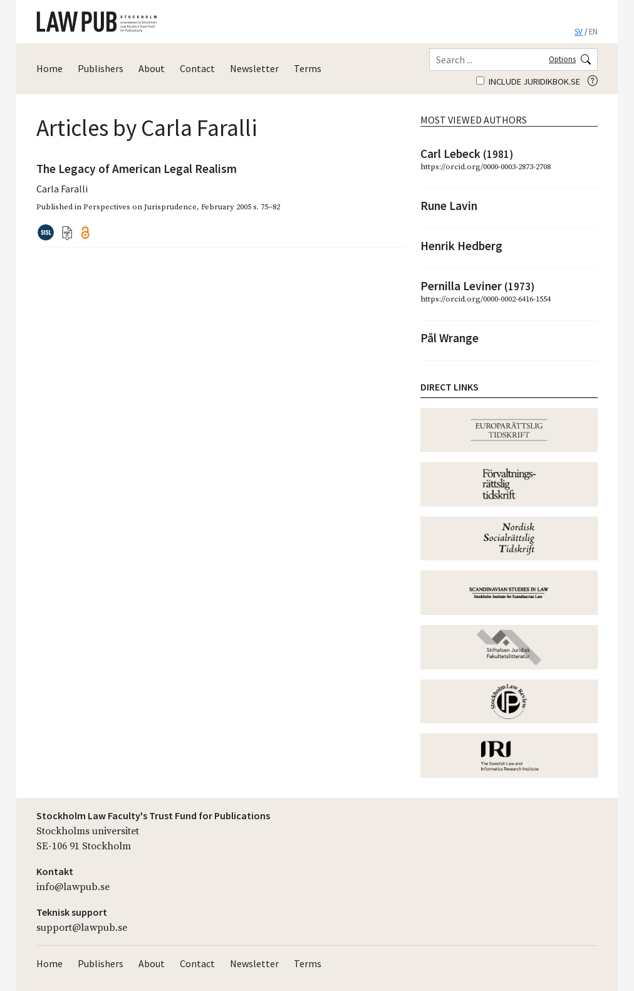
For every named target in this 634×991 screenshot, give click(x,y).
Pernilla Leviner (477, 285)
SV (578, 31)
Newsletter (254, 68)
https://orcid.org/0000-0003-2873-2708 (485, 167)
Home (49, 68)
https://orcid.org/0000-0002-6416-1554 (485, 299)
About (151, 68)
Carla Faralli (62, 188)
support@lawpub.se (81, 927)
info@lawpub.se (73, 887)
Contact (197, 68)
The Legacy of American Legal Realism (136, 168)
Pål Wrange (449, 337)
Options (562, 59)
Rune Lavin (448, 205)
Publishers (100, 68)
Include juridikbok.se (528, 81)
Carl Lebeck (466, 153)
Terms (307, 68)
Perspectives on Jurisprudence (140, 207)
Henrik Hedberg (461, 245)
